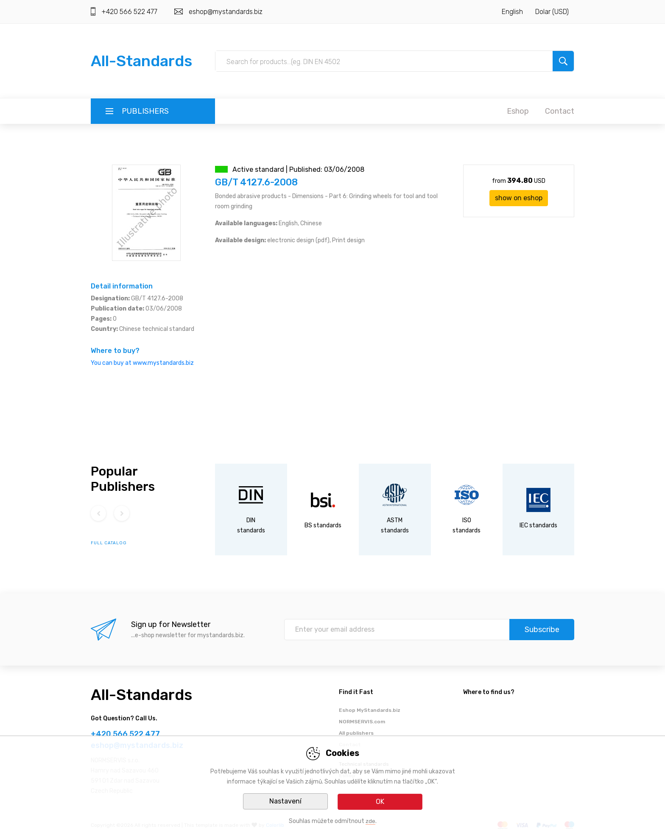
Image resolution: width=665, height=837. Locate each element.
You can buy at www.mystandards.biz (142, 363)
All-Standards (141, 61)
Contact (559, 111)
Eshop (518, 111)
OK (380, 802)
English (512, 12)
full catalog (109, 543)
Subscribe (542, 629)
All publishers (356, 733)
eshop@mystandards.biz (226, 12)
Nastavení (285, 802)
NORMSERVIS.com (362, 722)
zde (370, 821)
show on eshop (518, 198)
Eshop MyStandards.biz (369, 710)
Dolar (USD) (552, 12)
